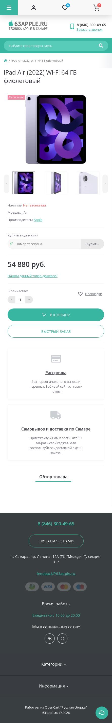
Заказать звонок (90, 29)
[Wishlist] (65, 7)
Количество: (18, 291)
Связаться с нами (56, 541)
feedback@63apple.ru (56, 573)
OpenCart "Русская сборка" (66, 707)
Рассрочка (55, 372)
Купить (93, 244)
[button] (92, 24)
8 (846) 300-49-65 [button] (56, 524)
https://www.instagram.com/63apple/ (62, 638)
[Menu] (9, 7)
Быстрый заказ (56, 331)
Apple (38, 219)
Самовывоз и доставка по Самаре (55, 429)
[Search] (101, 45)
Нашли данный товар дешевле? (33, 275)
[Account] (33, 7)
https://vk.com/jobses (50, 638)
